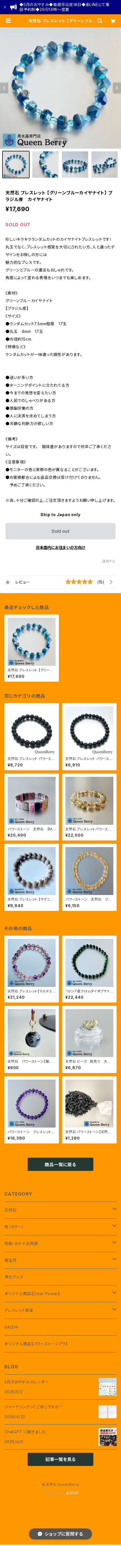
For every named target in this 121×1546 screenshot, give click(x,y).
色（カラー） (14, 1226)
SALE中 (11, 1327)
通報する (109, 561)
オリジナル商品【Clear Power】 (32, 1293)
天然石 (10, 1210)
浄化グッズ (13, 1277)
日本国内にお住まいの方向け (60, 547)
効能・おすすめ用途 (21, 1243)
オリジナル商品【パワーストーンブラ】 (36, 1343)
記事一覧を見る (60, 1459)
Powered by (60, 1493)
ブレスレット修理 (18, 1310)
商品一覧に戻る (60, 1164)
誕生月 (10, 1260)
